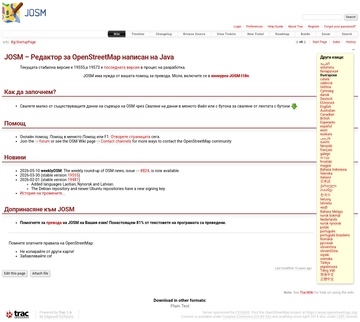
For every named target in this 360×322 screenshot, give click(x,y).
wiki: (6, 42)
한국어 (325, 195)
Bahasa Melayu (331, 212)
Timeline (137, 34)
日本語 (325, 181)
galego (325, 154)
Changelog (164, 34)
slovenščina (329, 251)
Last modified (284, 268)
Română (326, 239)
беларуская (329, 71)
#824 (142, 170)
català (324, 79)
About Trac (295, 26)
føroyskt (326, 146)
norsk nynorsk (330, 223)
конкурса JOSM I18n (230, 76)
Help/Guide (275, 26)
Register (313, 26)
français (326, 150)
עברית (325, 158)
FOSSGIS (242, 312)
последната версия (122, 67)
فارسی (325, 138)
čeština (325, 87)
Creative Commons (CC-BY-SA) (247, 316)
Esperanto (327, 122)
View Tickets (226, 34)
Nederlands (329, 219)
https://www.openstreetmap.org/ (332, 312)
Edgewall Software (58, 316)
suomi (325, 142)
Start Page (319, 42)
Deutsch (326, 99)
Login (237, 26)
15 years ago (303, 268)
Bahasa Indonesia (333, 170)
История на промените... (42, 193)
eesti (324, 130)
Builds (305, 34)
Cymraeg (327, 91)
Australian (327, 111)
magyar (326, 166)
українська (329, 267)
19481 (73, 179)
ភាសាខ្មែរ (326, 190)
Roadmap (282, 34)
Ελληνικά (327, 103)
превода (54, 222)
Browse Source (194, 34)
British (325, 118)
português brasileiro (335, 235)
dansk (324, 95)
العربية (325, 63)
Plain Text (180, 306)
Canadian (327, 115)
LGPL (341, 316)
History (351, 42)
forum (42, 141)
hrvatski (326, 162)
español (326, 126)
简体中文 (327, 275)
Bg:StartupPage (23, 42)
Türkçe (325, 263)
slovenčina (328, 247)
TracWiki (306, 292)
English (325, 107)
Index (336, 42)
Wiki (117, 34)
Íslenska (326, 173)
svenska (326, 259)
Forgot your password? (340, 26)
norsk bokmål (330, 216)
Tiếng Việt (327, 271)
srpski (324, 255)
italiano (325, 177)
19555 (73, 175)
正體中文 (327, 279)
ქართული (328, 186)
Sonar (326, 34)
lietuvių (325, 199)
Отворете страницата (130, 136)
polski (324, 227)
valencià (326, 83)
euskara (326, 134)
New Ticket (256, 34)
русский (326, 243)
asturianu (327, 67)
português (328, 231)
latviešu (326, 203)
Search (347, 34)
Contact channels (113, 141)
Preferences (254, 26)
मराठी (323, 208)
